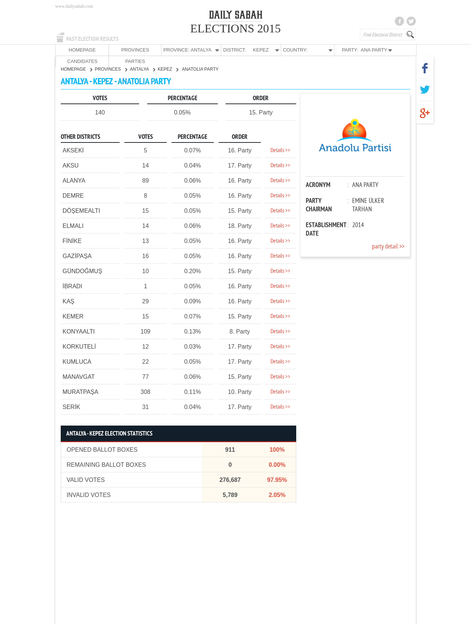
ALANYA (74, 180)
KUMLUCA (77, 361)
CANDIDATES (359, 50)
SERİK (71, 406)
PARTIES (395, 50)
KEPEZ (168, 68)
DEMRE (73, 195)
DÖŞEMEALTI (81, 210)
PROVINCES (110, 50)
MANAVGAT (79, 376)
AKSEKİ (73, 150)
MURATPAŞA (80, 391)
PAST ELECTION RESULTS (92, 39)
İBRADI (72, 286)
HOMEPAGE (73, 50)
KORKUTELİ (79, 346)
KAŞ (68, 301)
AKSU (71, 165)
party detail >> (388, 246)
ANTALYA (142, 68)
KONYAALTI (79, 331)
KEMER (73, 316)
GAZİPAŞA (77, 256)
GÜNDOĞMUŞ (82, 271)
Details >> (280, 150)
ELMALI (73, 225)
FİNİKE (72, 240)
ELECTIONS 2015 (235, 28)
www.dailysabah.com (74, 6)
